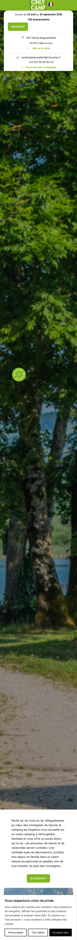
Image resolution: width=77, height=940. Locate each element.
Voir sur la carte (41, 48)
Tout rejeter (37, 932)
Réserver (18, 26)
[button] (51, 5)
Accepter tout (60, 932)
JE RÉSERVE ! (38, 878)
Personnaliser (15, 932)
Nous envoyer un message (41, 67)
